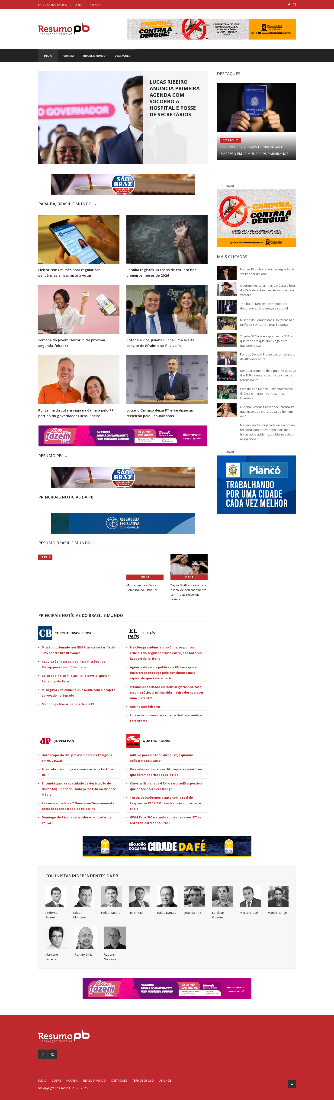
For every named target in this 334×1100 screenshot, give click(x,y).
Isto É (189, 577)
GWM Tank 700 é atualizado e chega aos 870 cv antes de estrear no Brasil (165, 820)
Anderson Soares (52, 915)
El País (45, 557)
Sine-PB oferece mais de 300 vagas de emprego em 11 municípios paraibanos (254, 150)
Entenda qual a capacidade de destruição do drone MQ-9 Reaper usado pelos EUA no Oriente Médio (79, 789)
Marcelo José (249, 913)
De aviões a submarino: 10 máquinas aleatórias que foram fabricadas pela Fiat (166, 772)
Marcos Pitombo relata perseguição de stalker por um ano (267, 271)
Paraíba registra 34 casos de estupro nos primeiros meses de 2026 (161, 272)
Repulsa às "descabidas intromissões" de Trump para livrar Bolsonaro (73, 664)
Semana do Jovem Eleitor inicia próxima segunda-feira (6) (71, 343)
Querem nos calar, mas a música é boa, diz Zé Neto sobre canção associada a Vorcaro (267, 290)
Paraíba (68, 55)
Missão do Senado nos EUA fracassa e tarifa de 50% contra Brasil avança (78, 650)
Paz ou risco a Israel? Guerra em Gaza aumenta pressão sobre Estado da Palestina (78, 806)
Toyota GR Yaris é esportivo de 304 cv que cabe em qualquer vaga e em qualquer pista (266, 341)
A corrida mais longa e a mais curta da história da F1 (78, 772)
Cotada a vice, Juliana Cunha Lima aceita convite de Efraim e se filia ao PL (160, 343)
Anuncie (95, 5)
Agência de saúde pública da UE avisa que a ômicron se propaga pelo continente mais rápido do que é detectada (163, 672)
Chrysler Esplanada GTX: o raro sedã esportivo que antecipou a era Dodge (166, 786)
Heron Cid (136, 913)
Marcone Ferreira (51, 956)
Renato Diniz (84, 954)
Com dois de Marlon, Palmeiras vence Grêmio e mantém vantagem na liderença (266, 393)
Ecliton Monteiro (79, 915)
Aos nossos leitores (145, 707)
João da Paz (192, 913)
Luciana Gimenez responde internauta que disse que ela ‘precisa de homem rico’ (267, 411)
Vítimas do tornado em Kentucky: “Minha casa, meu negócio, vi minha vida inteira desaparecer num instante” (166, 692)
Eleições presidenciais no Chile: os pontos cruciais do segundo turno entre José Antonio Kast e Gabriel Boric (166, 653)
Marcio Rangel (278, 913)
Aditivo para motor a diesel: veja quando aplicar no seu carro (161, 758)
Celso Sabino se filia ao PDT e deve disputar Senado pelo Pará (75, 678)
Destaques (122, 55)
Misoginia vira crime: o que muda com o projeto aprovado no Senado (79, 693)
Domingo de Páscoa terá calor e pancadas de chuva (76, 820)
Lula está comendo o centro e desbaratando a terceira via (166, 718)
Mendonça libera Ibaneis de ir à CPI (69, 704)
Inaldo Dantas (166, 913)
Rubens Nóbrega (110, 956)
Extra (145, 577)
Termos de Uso (143, 1081)
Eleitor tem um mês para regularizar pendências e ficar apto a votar (69, 272)
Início (48, 55)
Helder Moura (111, 913)
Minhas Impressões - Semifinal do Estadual (141, 587)
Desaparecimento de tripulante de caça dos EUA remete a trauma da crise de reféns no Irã (268, 375)
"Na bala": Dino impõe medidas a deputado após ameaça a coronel (264, 306)
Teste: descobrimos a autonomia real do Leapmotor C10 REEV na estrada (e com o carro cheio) (165, 803)
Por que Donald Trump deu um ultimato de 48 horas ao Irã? (267, 356)
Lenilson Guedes (218, 915)
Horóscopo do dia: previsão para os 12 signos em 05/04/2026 (77, 758)
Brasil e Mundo (94, 55)
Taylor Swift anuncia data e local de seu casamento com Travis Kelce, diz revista (188, 592)
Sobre (78, 5)
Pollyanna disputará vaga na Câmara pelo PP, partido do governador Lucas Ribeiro (76, 413)
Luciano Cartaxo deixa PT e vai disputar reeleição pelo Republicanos (159, 413)
